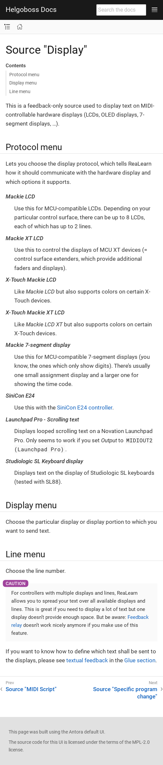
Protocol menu (24, 74)
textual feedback (87, 660)
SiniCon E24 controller (84, 407)
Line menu (19, 91)
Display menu (23, 82)
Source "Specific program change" (125, 693)
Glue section (139, 660)
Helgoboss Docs (31, 9)
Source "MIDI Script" (31, 689)
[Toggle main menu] (154, 10)
